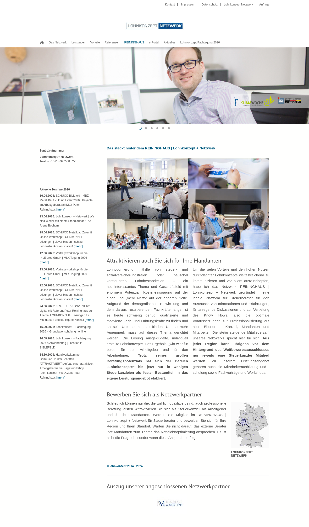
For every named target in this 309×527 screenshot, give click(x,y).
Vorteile (95, 42)
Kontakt (170, 4)
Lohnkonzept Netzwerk (238, 4)
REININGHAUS (134, 42)
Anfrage (264, 4)
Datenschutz (210, 4)
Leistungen (79, 42)
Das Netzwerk (58, 42)
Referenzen (112, 42)
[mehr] (60, 209)
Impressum (188, 4)
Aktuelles (170, 42)
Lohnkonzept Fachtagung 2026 (200, 42)
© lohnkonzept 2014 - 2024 (125, 466)
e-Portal (154, 42)
